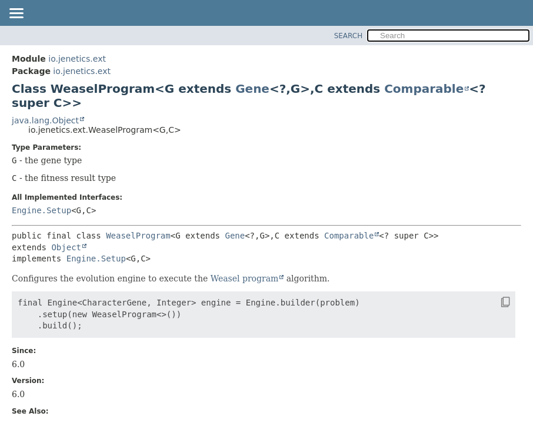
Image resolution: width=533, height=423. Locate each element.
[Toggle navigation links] (16, 14)
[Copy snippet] (495, 302)
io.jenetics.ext (77, 58)
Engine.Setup (41, 210)
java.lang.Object (45, 120)
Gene (252, 89)
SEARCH (348, 36)
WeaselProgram (138, 235)
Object (66, 247)
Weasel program (245, 278)
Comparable (424, 89)
